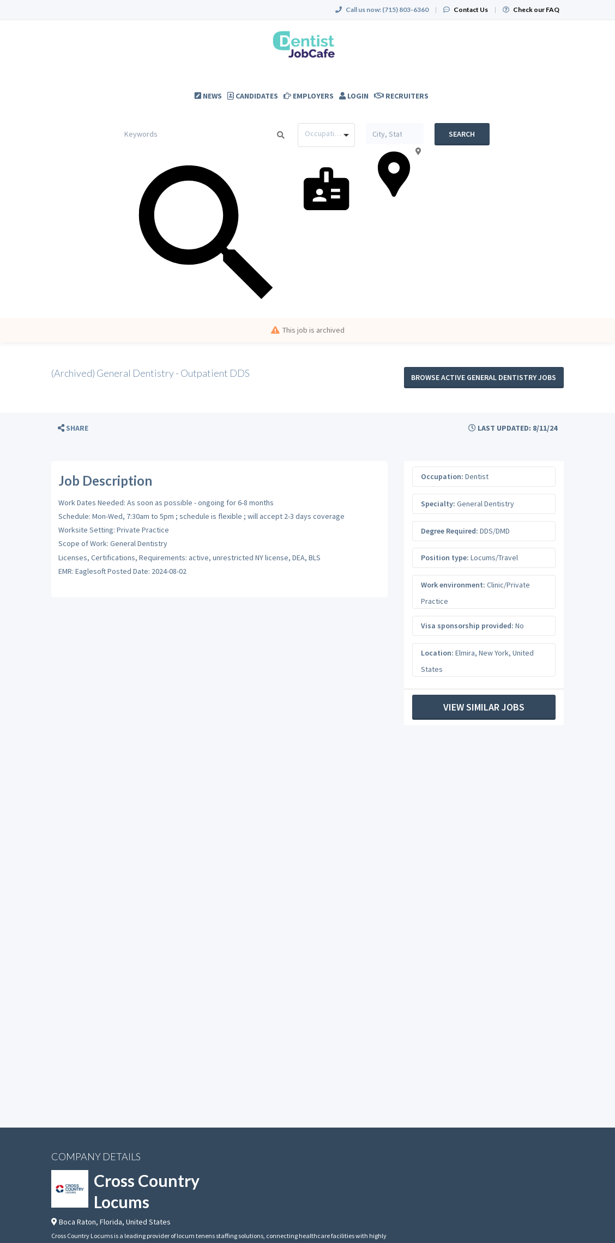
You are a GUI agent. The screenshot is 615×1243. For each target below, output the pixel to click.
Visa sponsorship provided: (467, 625)
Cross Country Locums (147, 1191)
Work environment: (453, 585)
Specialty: (438, 504)
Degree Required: (449, 531)
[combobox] (326, 135)
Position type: (445, 557)
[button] (73, 428)
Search (462, 134)
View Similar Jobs (483, 707)
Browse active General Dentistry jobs (483, 377)
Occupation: (442, 476)
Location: (437, 653)
